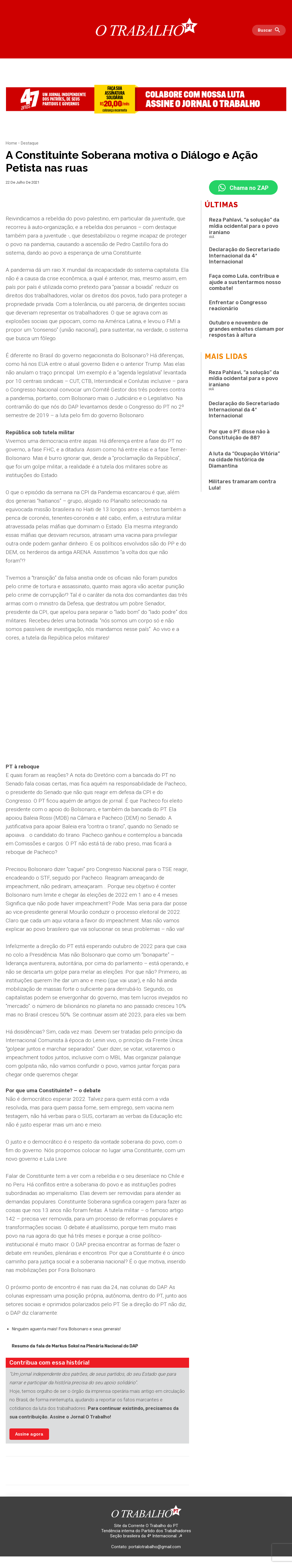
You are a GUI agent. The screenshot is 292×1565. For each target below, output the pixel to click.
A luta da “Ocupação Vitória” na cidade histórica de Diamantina (244, 460)
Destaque (29, 143)
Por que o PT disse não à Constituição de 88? (239, 435)
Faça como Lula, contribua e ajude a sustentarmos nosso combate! (245, 283)
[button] (270, 30)
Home (11, 143)
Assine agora (29, 1434)
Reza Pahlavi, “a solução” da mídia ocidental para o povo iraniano (244, 227)
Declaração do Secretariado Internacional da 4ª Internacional (244, 256)
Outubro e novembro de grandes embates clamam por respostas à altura (246, 329)
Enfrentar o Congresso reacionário (238, 306)
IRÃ (211, 238)
